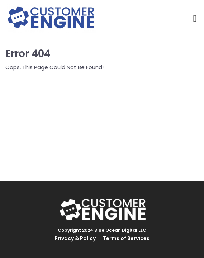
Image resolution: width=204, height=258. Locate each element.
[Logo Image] (51, 18)
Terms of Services (126, 238)
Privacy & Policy (75, 238)
